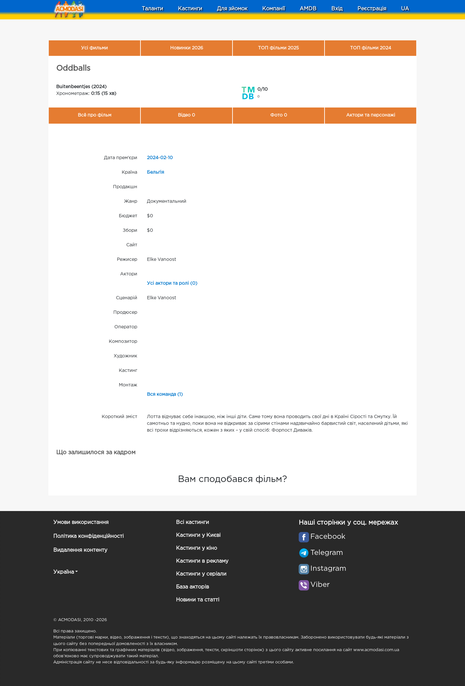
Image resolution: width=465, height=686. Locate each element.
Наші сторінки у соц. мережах (348, 523)
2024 (152, 158)
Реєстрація (371, 8)
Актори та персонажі (370, 115)
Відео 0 (186, 115)
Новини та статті (197, 600)
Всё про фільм (94, 115)
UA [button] (405, 8)
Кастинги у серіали (201, 574)
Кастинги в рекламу (202, 561)
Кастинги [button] (190, 8)
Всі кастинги (192, 522)
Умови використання (80, 522)
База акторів (192, 587)
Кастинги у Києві (198, 535)
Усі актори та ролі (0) (172, 283)
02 (163, 158)
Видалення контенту (80, 550)
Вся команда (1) (165, 394)
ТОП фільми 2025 (278, 48)
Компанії (273, 8)
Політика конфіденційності (88, 536)
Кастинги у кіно (196, 548)
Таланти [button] (152, 8)
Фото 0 (278, 115)
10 (170, 158)
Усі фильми (94, 48)
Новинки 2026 (186, 48)
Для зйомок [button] (232, 8)
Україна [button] (63, 572)
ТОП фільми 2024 (370, 48)
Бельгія (155, 172)
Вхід (337, 8)
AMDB (308, 8)
